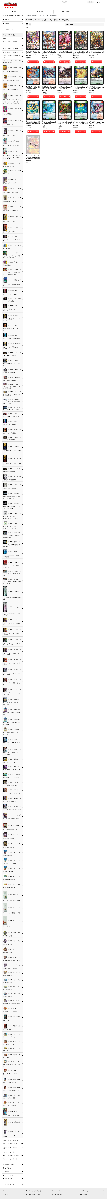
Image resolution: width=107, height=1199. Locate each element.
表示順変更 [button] (69, 24)
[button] (92, 12)
